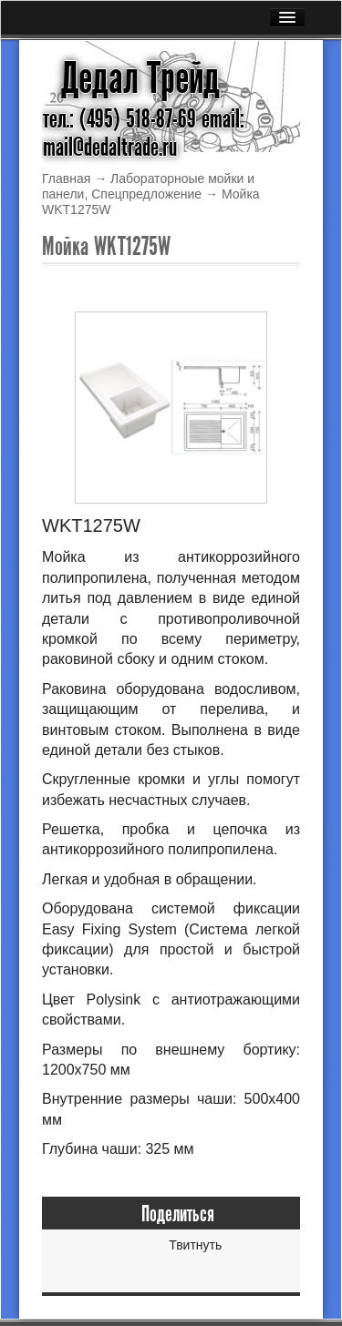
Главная (66, 178)
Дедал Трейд (140, 78)
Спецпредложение (146, 194)
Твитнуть (195, 1245)
